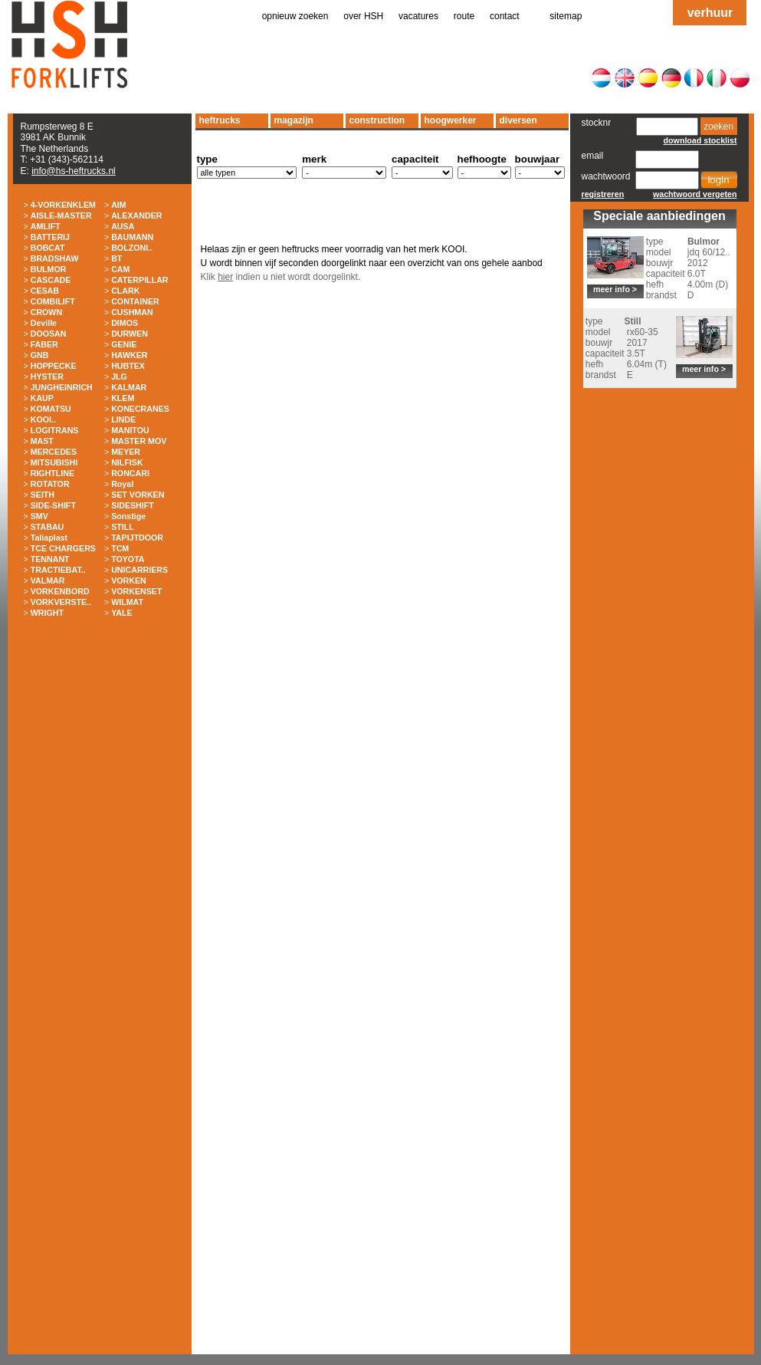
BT (116, 258)
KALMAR (128, 387)
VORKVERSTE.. (61, 602)
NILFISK (127, 462)
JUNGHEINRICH (62, 387)
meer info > (615, 289)
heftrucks (220, 120)
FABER (44, 344)
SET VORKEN (137, 494)
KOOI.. (43, 419)
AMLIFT (46, 226)
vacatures (418, 16)
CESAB (45, 290)
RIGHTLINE (52, 473)
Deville (44, 322)
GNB (40, 355)
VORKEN (128, 580)
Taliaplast (49, 537)
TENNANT (50, 559)
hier (225, 276)
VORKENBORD (60, 591)
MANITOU (130, 430)
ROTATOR (50, 483)
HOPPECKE (54, 365)
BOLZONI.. (132, 247)
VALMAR (48, 580)
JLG (119, 376)
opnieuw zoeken (295, 16)
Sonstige (128, 516)
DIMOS (124, 322)
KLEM (122, 398)
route (464, 16)
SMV (39, 516)
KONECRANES (140, 408)
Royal (122, 483)
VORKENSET (136, 591)
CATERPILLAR (139, 280)
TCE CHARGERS (63, 548)
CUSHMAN (132, 312)
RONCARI (130, 473)
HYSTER (47, 376)
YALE (121, 612)
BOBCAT (48, 247)
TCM (120, 548)
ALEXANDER (136, 215)
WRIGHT (47, 612)
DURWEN (129, 333)
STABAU (47, 526)
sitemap (565, 16)
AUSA (122, 226)
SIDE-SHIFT (53, 505)
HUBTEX (128, 365)
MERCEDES (54, 451)
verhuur (710, 12)
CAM (120, 269)
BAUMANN (132, 237)
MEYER (125, 451)
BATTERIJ (50, 237)
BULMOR (49, 269)
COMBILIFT (53, 301)
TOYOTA (127, 559)
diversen (518, 120)
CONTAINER (135, 301)
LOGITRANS (55, 430)
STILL (122, 526)
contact (505, 16)
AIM (118, 204)
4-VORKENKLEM (63, 204)
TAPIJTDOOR (137, 537)
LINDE (123, 419)
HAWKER (129, 355)
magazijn (293, 120)
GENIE (123, 344)
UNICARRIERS (139, 569)
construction (377, 120)
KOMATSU (51, 408)
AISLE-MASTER (61, 215)
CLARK (125, 290)
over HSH (363, 16)
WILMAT (127, 602)
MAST (42, 441)
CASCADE (51, 280)
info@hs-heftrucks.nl (73, 171)
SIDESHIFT (132, 505)
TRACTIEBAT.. (58, 569)
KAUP (42, 398)
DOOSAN (49, 333)
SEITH (42, 494)
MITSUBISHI (54, 462)
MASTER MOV (138, 441)
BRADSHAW (55, 258)
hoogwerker (451, 120)
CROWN (46, 312)
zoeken (718, 126)
